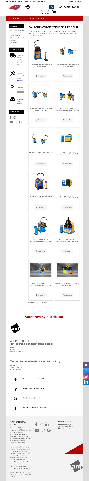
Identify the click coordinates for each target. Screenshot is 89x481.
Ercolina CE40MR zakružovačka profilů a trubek (67, 65)
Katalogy (25, 18)
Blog (32, 18)
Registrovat (72, 1)
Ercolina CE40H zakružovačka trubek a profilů (41, 109)
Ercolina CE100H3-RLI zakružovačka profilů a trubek (67, 241)
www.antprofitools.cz (17, 352)
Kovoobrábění (14, 42)
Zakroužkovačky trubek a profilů (17, 39)
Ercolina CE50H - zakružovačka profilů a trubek (40, 153)
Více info (20, 80)
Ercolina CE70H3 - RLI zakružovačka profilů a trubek (41, 241)
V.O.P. (37, 18)
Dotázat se (41, 76)
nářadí (20, 436)
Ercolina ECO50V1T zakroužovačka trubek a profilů (67, 109)
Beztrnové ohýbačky (16, 33)
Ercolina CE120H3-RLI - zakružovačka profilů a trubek (41, 284)
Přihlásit (79, 1)
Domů (9, 18)
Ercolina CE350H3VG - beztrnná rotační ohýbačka (67, 284)
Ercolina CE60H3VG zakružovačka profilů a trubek (67, 153)
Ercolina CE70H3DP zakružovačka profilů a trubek (67, 197)
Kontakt (44, 18)
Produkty (16, 18)
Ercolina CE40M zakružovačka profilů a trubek (41, 65)
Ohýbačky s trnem (15, 35)
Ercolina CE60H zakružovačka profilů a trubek (41, 197)
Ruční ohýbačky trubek (17, 30)
